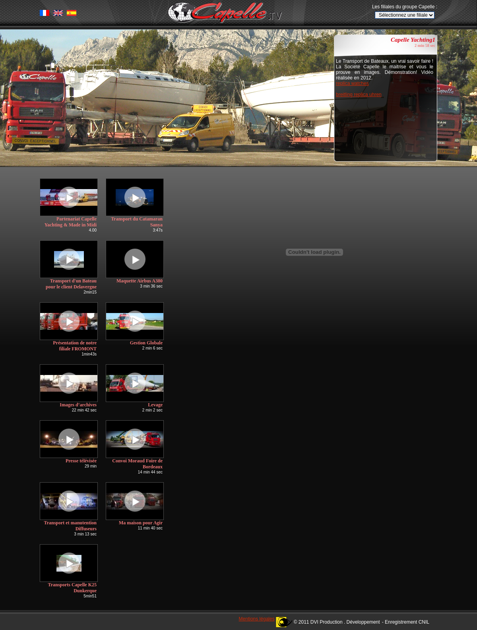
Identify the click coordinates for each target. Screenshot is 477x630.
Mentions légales (257, 619)
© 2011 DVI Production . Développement (337, 622)
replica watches (352, 83)
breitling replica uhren (359, 94)
